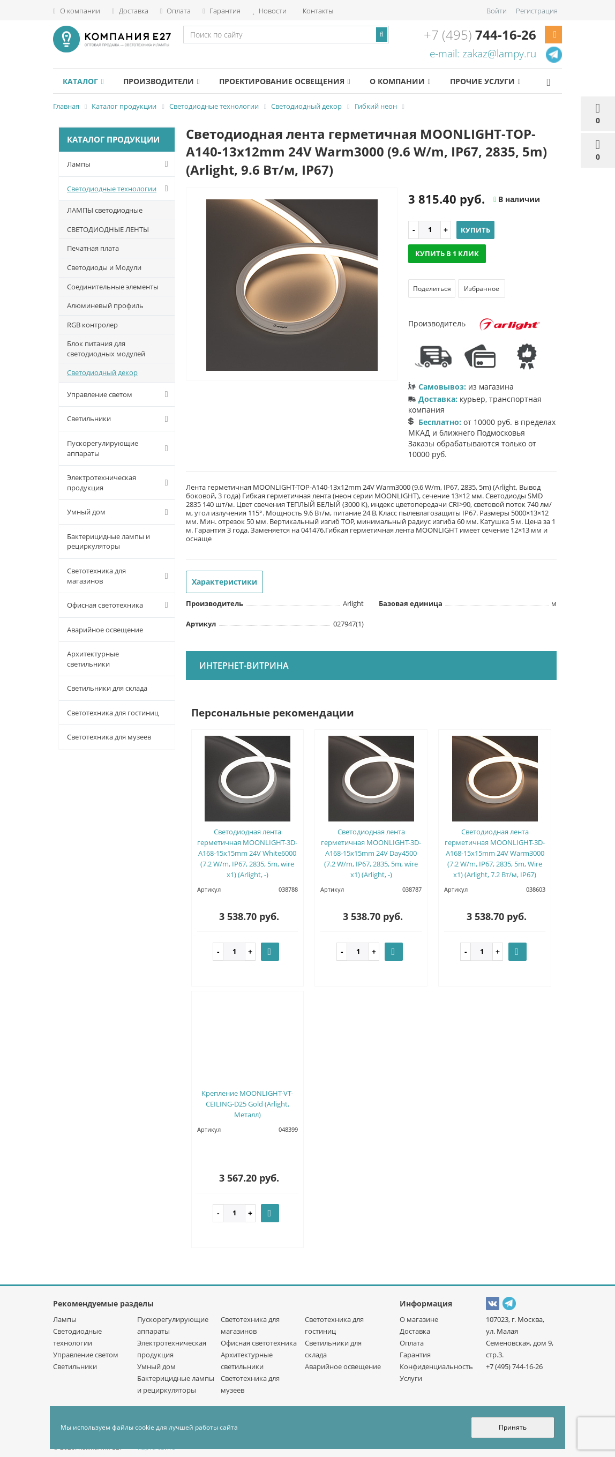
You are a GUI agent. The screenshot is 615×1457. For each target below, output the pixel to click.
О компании (76, 11)
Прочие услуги (485, 81)
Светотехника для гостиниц (113, 713)
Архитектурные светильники (93, 659)
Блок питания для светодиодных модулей (106, 348)
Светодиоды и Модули (104, 267)
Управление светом (119, 394)
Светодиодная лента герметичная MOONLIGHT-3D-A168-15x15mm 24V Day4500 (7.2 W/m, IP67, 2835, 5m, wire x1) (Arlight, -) (371, 853)
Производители (161, 81)
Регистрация (537, 11)
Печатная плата (93, 248)
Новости (269, 11)
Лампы (119, 164)
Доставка (130, 11)
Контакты (317, 11)
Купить (475, 230)
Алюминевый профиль (105, 305)
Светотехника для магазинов (119, 576)
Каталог (83, 81)
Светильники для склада (107, 688)
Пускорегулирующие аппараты (119, 448)
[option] (292, 284)
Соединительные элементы (113, 287)
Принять (513, 1427)
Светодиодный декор (102, 372)
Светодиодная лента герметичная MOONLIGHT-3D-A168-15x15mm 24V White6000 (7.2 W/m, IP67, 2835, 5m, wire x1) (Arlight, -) (247, 853)
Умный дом (119, 512)
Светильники (119, 419)
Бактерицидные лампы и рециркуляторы (108, 541)
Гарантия (221, 11)
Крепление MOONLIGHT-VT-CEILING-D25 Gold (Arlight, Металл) (247, 1103)
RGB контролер (92, 325)
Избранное (481, 288)
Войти (496, 11)
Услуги (411, 1378)
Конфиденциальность (436, 1366)
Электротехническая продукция (119, 482)
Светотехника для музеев (109, 737)
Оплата (175, 11)
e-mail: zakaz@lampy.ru (483, 54)
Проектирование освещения (284, 81)
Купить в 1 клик (447, 253)
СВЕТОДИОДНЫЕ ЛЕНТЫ (108, 229)
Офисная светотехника (119, 605)
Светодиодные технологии (119, 188)
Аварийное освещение (105, 629)
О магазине (419, 1319)
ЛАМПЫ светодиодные (104, 210)
